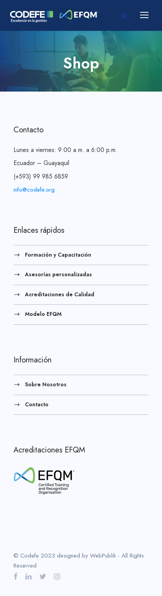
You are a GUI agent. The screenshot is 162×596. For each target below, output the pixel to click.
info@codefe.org (34, 189)
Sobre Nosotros (46, 384)
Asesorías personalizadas (58, 274)
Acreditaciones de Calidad (59, 294)
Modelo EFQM (43, 314)
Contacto (36, 404)
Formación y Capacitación (58, 254)
